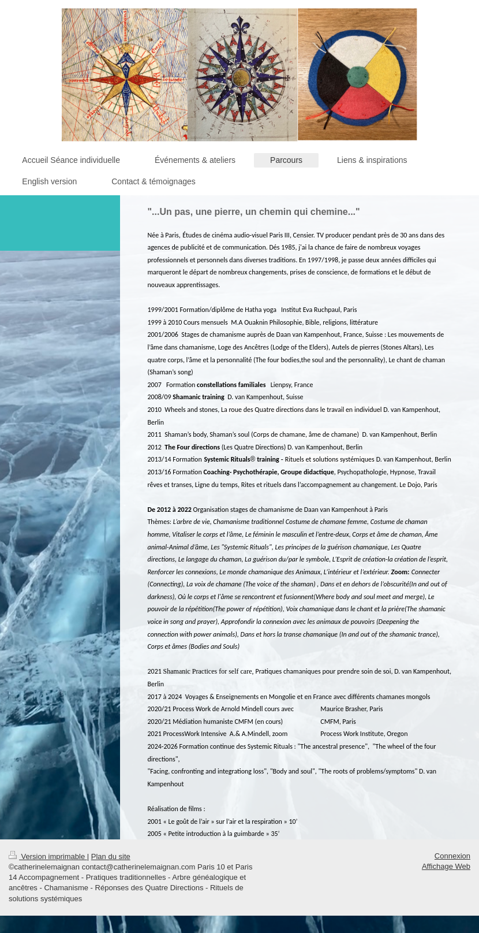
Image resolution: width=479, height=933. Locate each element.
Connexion (452, 856)
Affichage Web (446, 866)
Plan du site (110, 856)
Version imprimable (48, 856)
